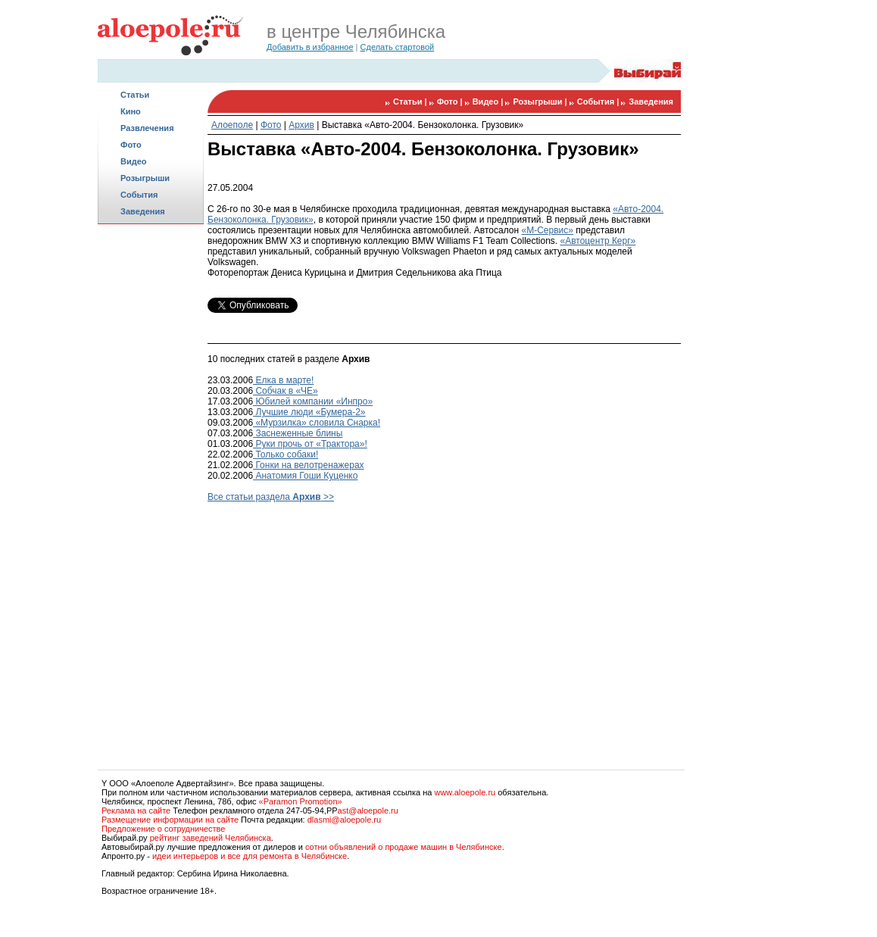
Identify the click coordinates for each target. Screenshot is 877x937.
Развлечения (147, 128)
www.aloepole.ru (464, 792)
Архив (301, 125)
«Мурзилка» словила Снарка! (316, 422)
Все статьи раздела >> (271, 497)
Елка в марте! (283, 380)
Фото (131, 144)
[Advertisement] (150, 466)
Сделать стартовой (397, 47)
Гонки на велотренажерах (308, 465)
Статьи (134, 94)
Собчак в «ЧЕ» (285, 391)
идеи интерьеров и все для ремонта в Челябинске (249, 855)
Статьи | (411, 101)
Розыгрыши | (541, 101)
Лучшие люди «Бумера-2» (309, 412)
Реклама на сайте (135, 810)
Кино (130, 111)
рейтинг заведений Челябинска (210, 837)
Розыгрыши (145, 178)
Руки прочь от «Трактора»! (310, 444)
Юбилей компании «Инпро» (313, 401)
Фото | (451, 101)
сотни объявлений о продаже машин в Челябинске (403, 846)
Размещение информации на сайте (170, 819)
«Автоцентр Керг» (598, 241)
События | (599, 101)
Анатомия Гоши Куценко (305, 475)
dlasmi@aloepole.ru (344, 819)
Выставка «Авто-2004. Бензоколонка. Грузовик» (422, 125)
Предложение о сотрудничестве (163, 828)
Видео (133, 161)
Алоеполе (232, 125)
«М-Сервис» (547, 230)
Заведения (142, 211)
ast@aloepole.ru (368, 810)
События (139, 194)
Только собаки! (285, 454)
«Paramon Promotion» (300, 801)
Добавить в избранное (310, 47)
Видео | (489, 101)
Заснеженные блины (297, 433)
